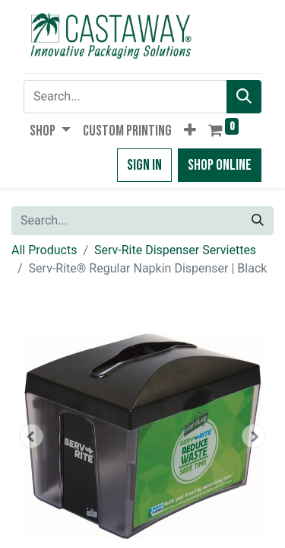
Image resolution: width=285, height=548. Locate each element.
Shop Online (220, 165)
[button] (190, 130)
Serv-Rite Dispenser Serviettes (175, 250)
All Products (44, 250)
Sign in (144, 165)
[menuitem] (127, 130)
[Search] (243, 96)
